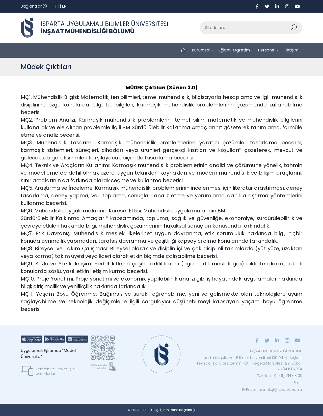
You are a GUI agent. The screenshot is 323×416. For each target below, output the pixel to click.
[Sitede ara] (245, 27)
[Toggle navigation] (34, 6)
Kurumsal (201, 50)
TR (56, 6)
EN (64, 6)
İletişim (292, 50)
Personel (266, 50)
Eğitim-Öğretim (234, 50)
